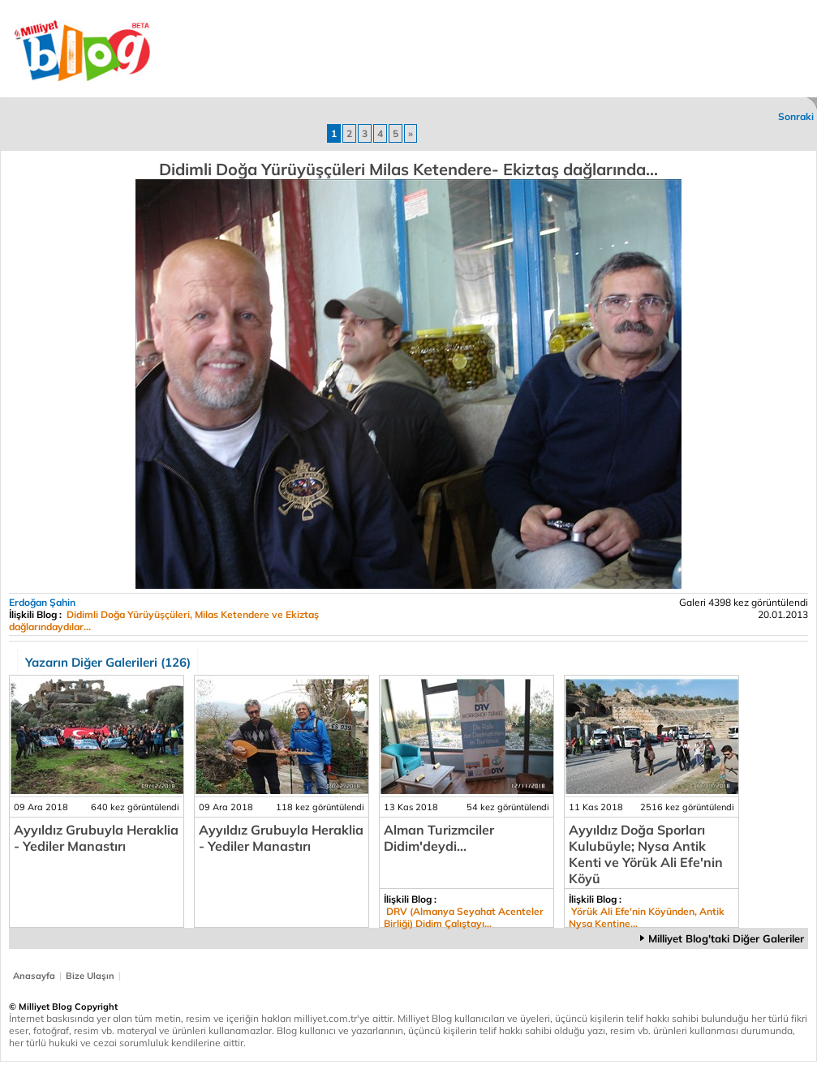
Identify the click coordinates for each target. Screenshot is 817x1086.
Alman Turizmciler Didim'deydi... (439, 838)
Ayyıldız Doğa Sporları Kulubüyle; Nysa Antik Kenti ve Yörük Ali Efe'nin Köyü (646, 854)
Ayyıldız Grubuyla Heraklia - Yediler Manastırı (96, 838)
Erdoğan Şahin (42, 602)
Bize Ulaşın (90, 975)
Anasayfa (34, 975)
